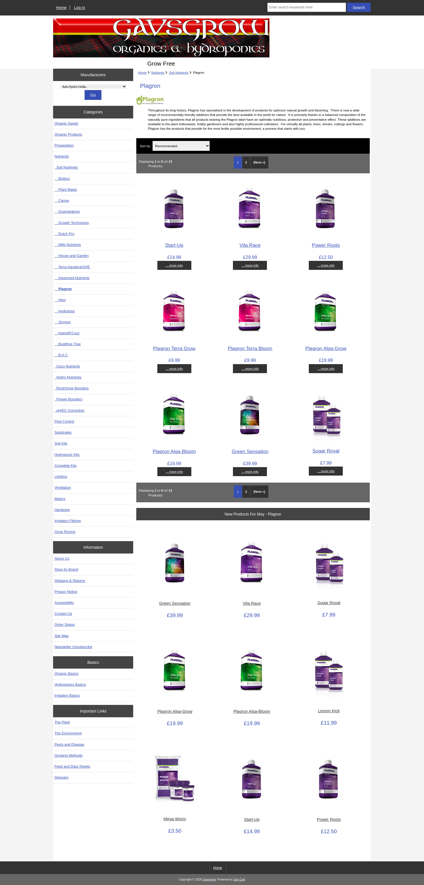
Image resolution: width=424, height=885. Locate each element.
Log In (79, 7)
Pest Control (64, 421)
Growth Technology (72, 223)
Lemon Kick (328, 711)
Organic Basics (67, 673)
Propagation (64, 145)
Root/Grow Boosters (72, 388)
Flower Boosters (68, 399)
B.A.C (61, 355)
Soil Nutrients (179, 72)
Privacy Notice (66, 592)
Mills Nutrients (68, 245)
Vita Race (249, 245)
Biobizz (62, 178)
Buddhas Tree (68, 344)
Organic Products (68, 134)
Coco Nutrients (67, 366)
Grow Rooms (65, 532)
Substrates (63, 432)
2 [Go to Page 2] (246, 162)
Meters (60, 499)
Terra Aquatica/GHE (72, 267)
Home (61, 7)
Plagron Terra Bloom (250, 348)
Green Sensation (250, 451)
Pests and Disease (69, 744)
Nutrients (157, 72)
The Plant (62, 722)
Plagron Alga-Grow (325, 348)
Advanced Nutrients (72, 278)
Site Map (62, 636)
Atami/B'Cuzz (67, 333)
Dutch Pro (64, 234)
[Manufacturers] (93, 86)
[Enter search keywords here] (306, 7)
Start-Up (174, 245)
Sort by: (145, 146)
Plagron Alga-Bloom (174, 451)
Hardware (62, 510)
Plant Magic (66, 189)
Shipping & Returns (70, 581)
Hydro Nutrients (68, 377)
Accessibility (64, 603)
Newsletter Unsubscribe (73, 647)
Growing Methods (69, 755)
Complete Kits (66, 465)
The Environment (68, 733)
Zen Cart (239, 879)
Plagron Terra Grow (174, 348)
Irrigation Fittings (68, 521)
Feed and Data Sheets (72, 766)
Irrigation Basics (67, 695)
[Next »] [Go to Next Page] (259, 162)
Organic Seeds (66, 123)
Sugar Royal (325, 451)
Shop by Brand (66, 569)
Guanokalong (67, 211)
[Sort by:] (181, 146)
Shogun (63, 322)
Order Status (65, 624)
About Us (62, 558)
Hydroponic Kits (67, 454)
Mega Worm (175, 819)
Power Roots (326, 245)
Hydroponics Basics (70, 684)
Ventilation (63, 487)
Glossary (62, 777)
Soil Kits (61, 443)
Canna (62, 200)
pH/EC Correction (70, 410)
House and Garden (72, 256)
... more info (174, 265)
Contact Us (63, 613)
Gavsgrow (209, 879)
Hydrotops (65, 311)
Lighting (61, 476)
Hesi (60, 300)
